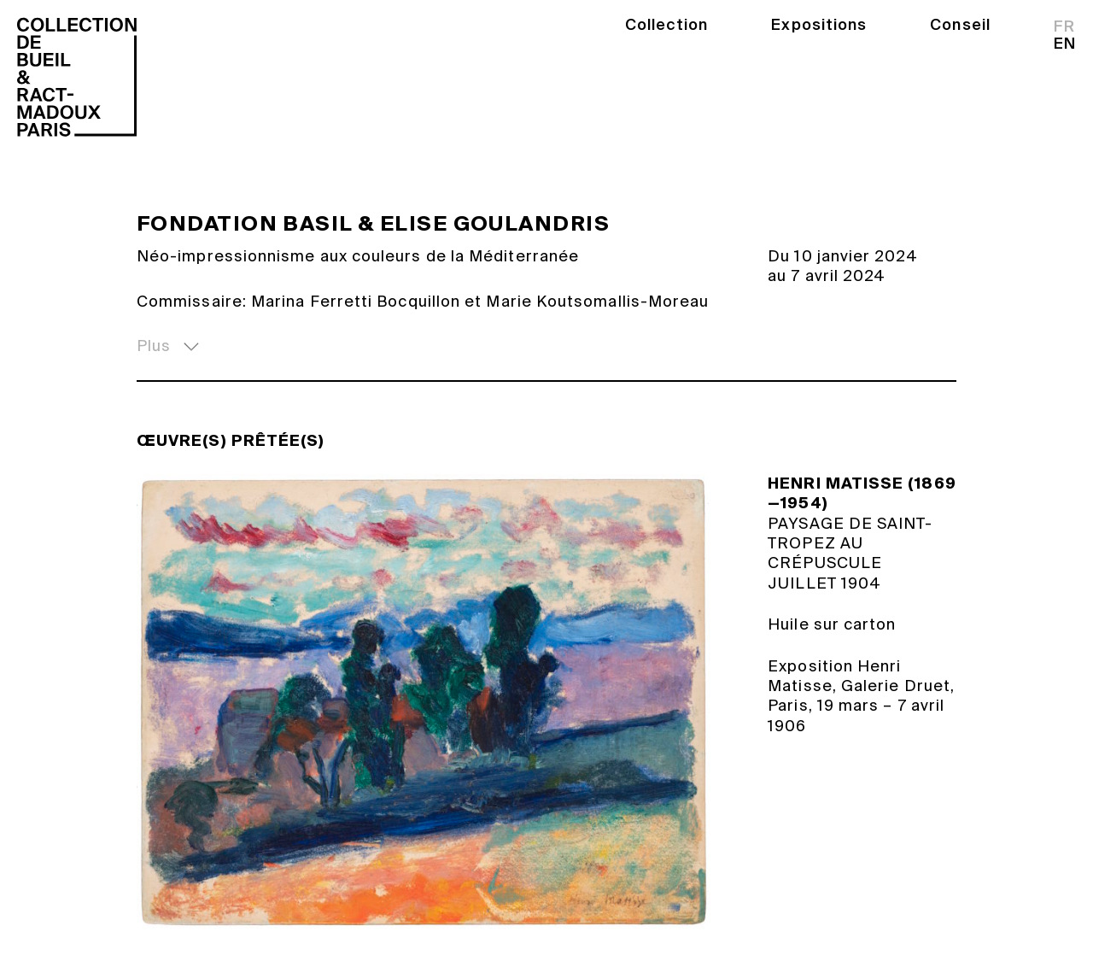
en (1065, 43)
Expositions (819, 24)
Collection (667, 24)
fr (1064, 26)
